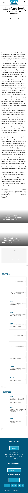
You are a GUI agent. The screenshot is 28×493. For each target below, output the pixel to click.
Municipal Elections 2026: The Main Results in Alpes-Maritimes (18, 410)
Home (2, 19)
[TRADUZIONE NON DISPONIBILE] (18, 281)
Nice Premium (16, 255)
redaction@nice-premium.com (14, 456)
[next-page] (5, 386)
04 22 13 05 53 (14, 458)
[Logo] (14, 2)
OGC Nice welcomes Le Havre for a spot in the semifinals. (21, 193)
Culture (12, 366)
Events (11, 312)
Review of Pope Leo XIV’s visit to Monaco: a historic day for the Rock (18, 400)
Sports (12, 290)
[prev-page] (2, 386)
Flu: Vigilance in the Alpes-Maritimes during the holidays (17, 421)
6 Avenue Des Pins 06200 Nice (14, 454)
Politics (6, 19)
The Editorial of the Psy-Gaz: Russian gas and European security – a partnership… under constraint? (7, 194)
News (11, 301)
